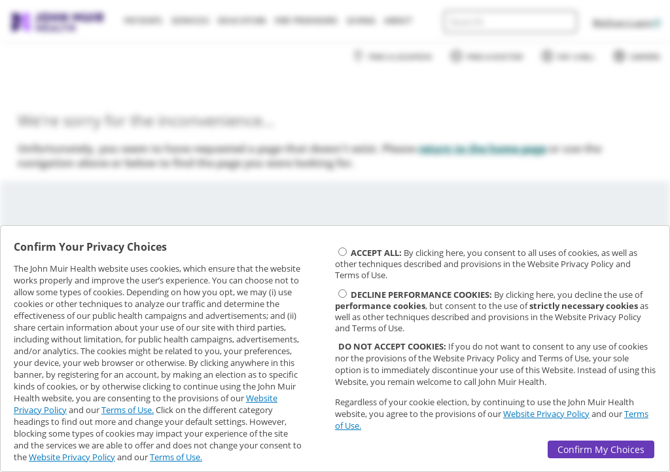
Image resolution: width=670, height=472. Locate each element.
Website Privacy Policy (72, 457)
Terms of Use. (127, 410)
